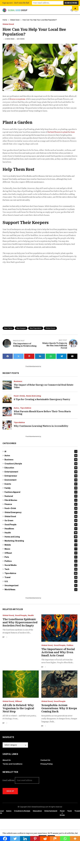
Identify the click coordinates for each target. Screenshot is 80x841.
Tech (41, 569)
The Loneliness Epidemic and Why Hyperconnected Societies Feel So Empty (20, 622)
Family (41, 488)
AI (41, 451)
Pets (41, 557)
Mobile (41, 544)
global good (50, 328)
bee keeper (21, 328)
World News (41, 589)
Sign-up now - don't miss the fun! (15, 3)
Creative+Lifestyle (41, 463)
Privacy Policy (46, 764)
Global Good (14, 20)
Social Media (41, 565)
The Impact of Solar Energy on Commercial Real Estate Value (43, 386)
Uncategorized (41, 585)
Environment (41, 479)
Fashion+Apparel (41, 492)
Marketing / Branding (41, 540)
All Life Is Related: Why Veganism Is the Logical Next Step (18, 708)
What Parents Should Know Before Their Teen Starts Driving (42, 412)
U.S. (41, 581)
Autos (16, 408)
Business (18, 381)
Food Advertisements (32, 366)
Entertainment (41, 471)
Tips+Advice (25, 408)
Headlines (41, 528)
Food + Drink (19, 396)
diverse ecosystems (17, 99)
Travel (41, 577)
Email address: (21, 780)
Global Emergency (41, 512)
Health (41, 532)
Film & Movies (41, 500)
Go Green (41, 520)
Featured (41, 496)
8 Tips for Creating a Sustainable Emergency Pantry (42, 399)
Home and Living (33, 396)
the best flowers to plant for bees (61, 132)
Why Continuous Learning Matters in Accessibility (41, 426)
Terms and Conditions (12, 764)
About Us (7, 760)
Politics (41, 561)
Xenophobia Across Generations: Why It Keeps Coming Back (59, 708)
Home (5, 20)
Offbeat (41, 553)
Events (41, 484)
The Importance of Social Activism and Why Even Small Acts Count (58, 652)
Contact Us (45, 760)
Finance (41, 504)
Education (41, 467)
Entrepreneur (41, 475)
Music (41, 548)
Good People (41, 524)
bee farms (8, 328)
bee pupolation (35, 328)
